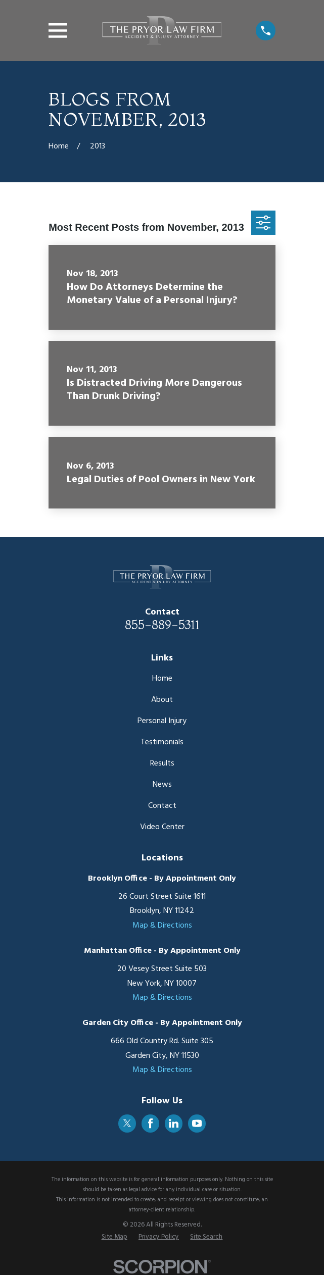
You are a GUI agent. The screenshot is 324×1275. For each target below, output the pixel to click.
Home (162, 678)
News (162, 784)
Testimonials (162, 742)
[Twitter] (127, 1123)
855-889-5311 (162, 625)
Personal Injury (162, 721)
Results (162, 763)
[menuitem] (114, 1237)
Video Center (162, 827)
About (162, 699)
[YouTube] (197, 1123)
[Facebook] (150, 1123)
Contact (162, 805)
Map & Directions (162, 925)
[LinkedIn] (173, 1123)
